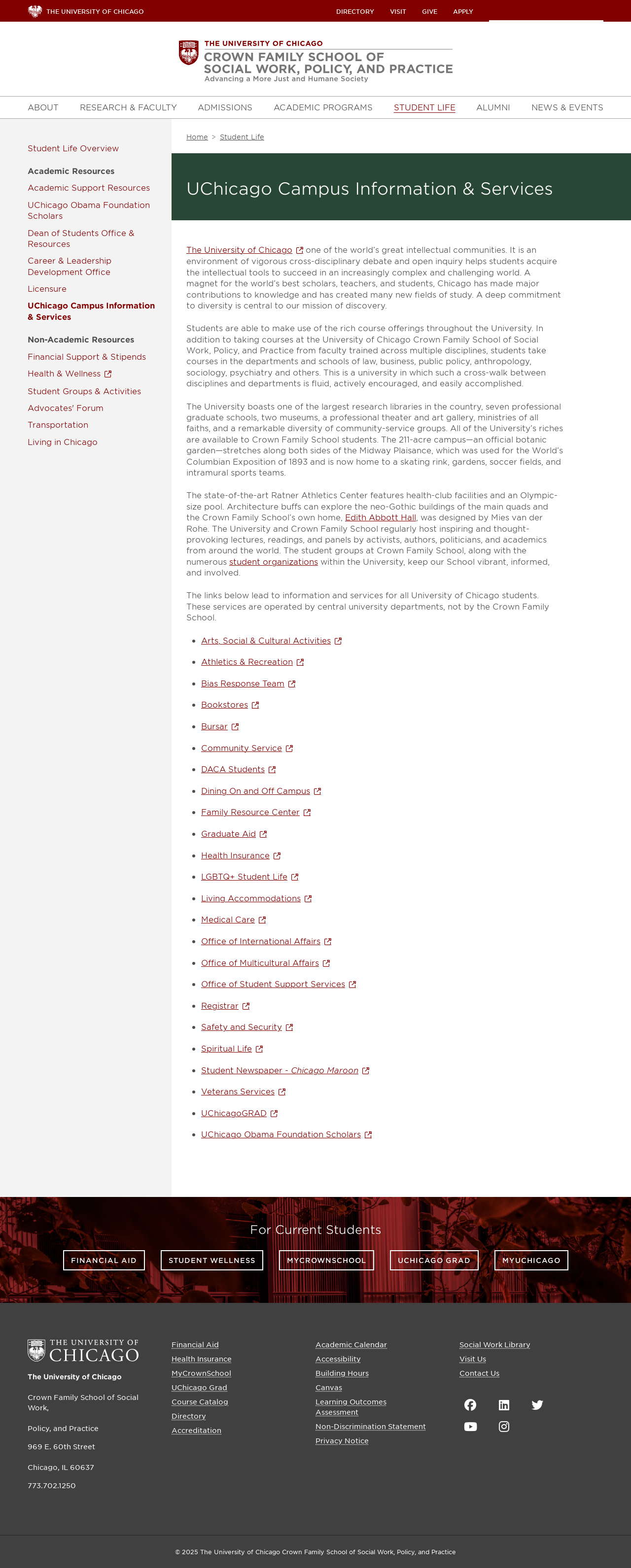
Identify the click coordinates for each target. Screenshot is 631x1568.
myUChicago (531, 1260)
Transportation (58, 424)
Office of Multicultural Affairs (260, 962)
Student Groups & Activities (84, 391)
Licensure (47, 288)
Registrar (220, 1005)
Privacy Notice (342, 1440)
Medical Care (228, 919)
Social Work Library (494, 1344)
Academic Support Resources (89, 187)
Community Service (241, 747)
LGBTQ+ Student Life (244, 876)
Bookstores (224, 704)
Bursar (214, 726)
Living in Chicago (63, 441)
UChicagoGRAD (234, 1113)
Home (197, 137)
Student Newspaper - (279, 1070)
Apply (463, 11)
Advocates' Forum (66, 407)
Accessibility (338, 1358)
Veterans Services (238, 1091)
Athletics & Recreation (247, 661)
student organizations (273, 561)
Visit (398, 11)
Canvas (329, 1387)
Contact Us (479, 1372)
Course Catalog (200, 1401)
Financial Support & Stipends (87, 356)
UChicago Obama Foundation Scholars (281, 1134)
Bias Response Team (242, 683)
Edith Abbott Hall (380, 517)
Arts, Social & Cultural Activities (266, 640)
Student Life (52, 148)
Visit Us (472, 1358)
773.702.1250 (52, 1485)
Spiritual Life (226, 1048)
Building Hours (342, 1372)
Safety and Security (241, 1026)
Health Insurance (235, 855)
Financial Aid (104, 1260)
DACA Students (233, 769)
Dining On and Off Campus (255, 790)
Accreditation (196, 1430)
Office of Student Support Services (273, 984)
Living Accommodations (251, 898)
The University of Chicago (239, 249)
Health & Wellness (64, 373)
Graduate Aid (228, 833)
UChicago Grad (434, 1260)
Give (429, 11)
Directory (355, 11)
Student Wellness (212, 1260)
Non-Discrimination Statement (371, 1426)
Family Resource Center (250, 812)
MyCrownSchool (326, 1260)
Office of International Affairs (260, 941)
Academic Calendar (351, 1344)
